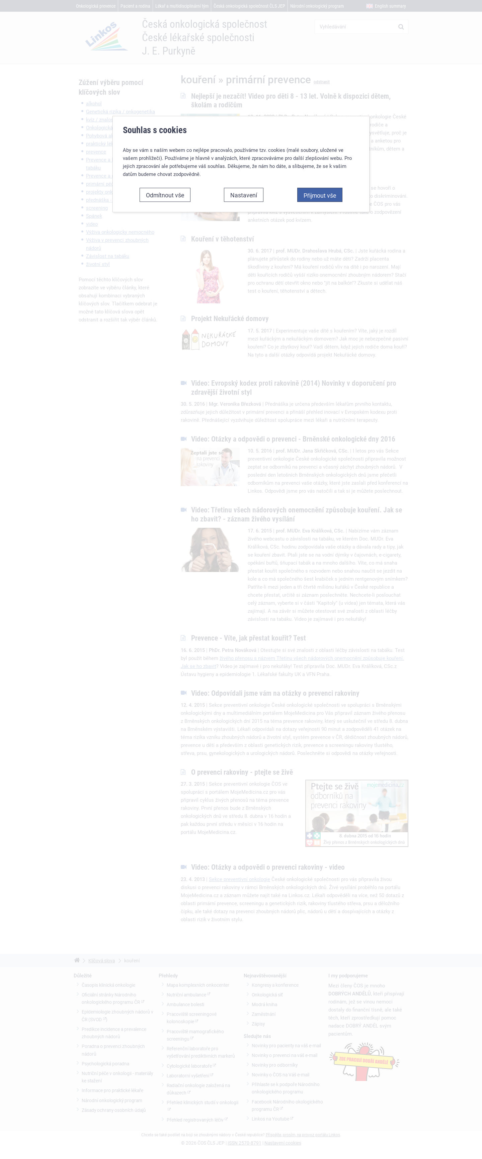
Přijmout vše (320, 191)
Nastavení (243, 191)
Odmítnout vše (165, 191)
